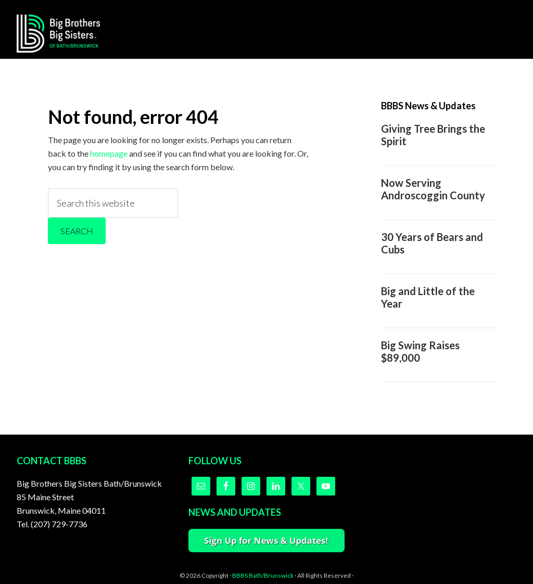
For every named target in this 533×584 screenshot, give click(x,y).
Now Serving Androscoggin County (433, 188)
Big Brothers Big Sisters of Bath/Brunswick (58, 33)
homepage (109, 153)
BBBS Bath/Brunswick (263, 575)
